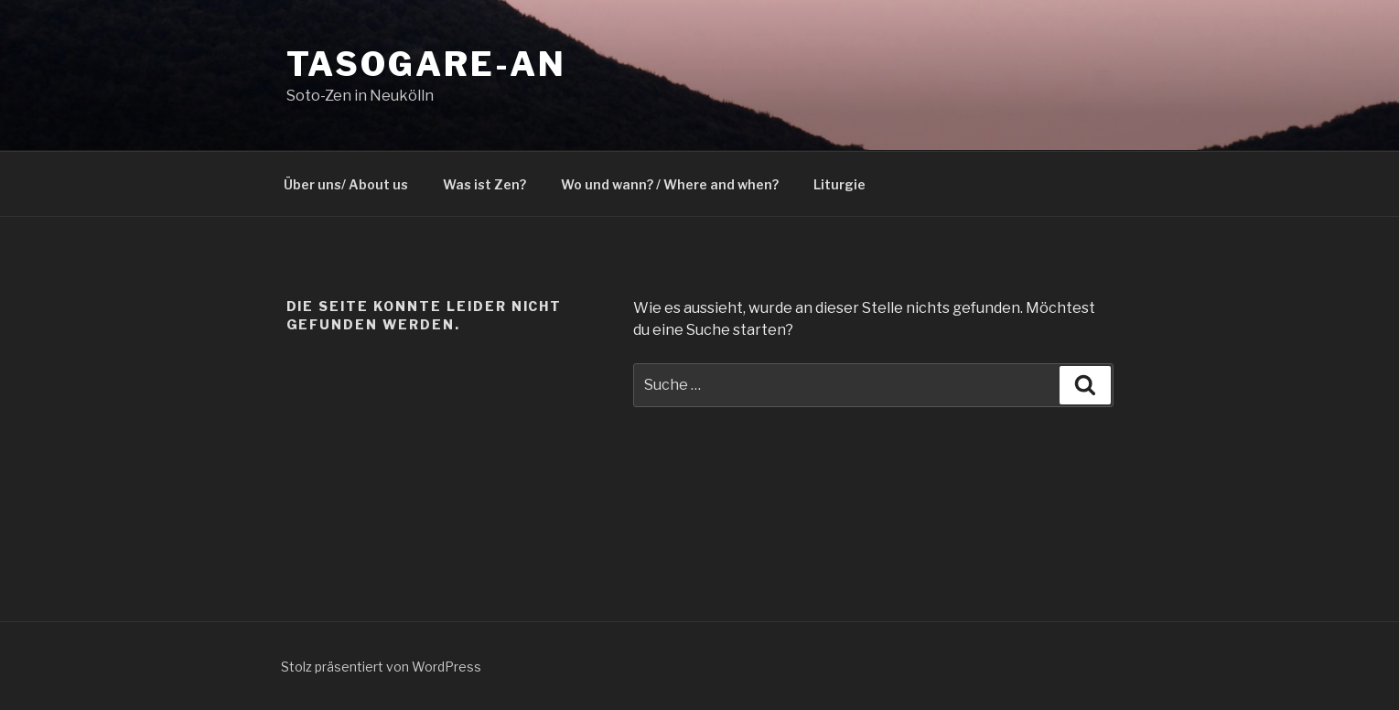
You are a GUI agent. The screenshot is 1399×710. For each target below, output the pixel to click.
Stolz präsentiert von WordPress (381, 666)
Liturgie (839, 184)
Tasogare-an (426, 64)
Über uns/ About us (346, 184)
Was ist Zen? (484, 184)
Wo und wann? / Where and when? (670, 184)
